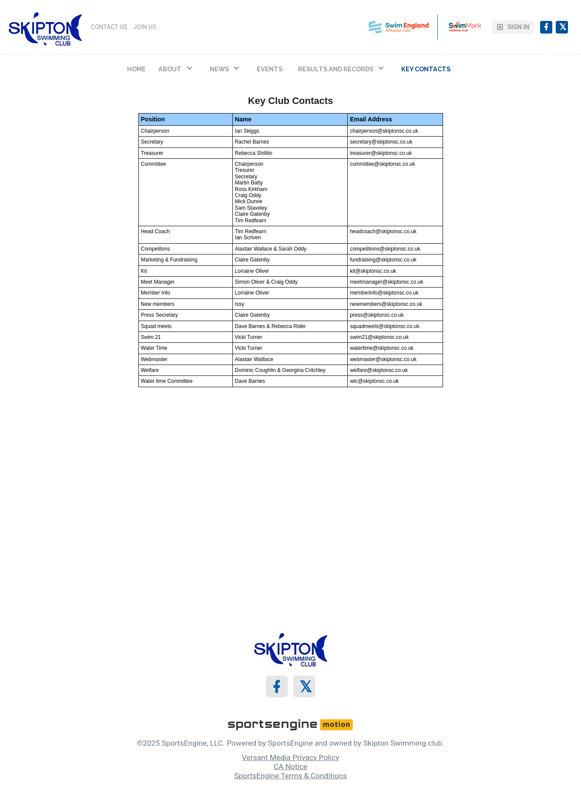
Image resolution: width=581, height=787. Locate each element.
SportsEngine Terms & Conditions (290, 775)
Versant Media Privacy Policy (290, 757)
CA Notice (291, 766)
